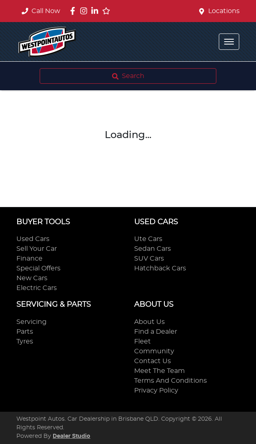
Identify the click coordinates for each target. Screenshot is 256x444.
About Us (149, 322)
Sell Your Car (36, 248)
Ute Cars (148, 239)
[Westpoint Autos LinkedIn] (96, 11)
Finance (29, 258)
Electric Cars (36, 288)
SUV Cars (149, 258)
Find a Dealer (155, 331)
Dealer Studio (71, 436)
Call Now (41, 11)
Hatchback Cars (160, 268)
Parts (24, 331)
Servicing (31, 322)
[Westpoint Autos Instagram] (85, 11)
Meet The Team (159, 371)
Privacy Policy (156, 390)
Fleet (142, 341)
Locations (224, 11)
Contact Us (152, 361)
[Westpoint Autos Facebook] (74, 11)
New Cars (31, 278)
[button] (229, 41)
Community (154, 351)
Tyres (24, 341)
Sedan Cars (152, 248)
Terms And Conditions (170, 380)
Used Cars (32, 239)
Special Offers (38, 268)
